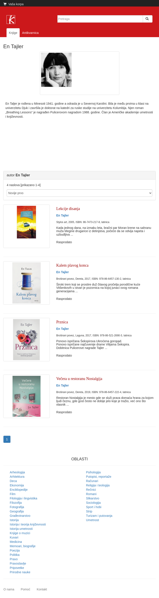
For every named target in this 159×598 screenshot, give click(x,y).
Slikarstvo (92, 498)
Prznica (62, 322)
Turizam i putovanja (99, 515)
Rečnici (91, 489)
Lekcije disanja (68, 208)
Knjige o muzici (20, 533)
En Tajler (62, 215)
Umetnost (92, 520)
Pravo (14, 559)
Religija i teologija (98, 485)
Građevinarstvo (20, 515)
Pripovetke (17, 568)
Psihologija (93, 472)
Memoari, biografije (23, 546)
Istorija (14, 520)
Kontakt (42, 589)
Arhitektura (17, 476)
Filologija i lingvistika (23, 498)
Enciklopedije (19, 489)
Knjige (13, 33)
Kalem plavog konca (72, 265)
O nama (8, 589)
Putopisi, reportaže (98, 476)
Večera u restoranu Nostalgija (79, 379)
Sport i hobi (93, 507)
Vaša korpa (13, 4)
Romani (91, 494)
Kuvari (14, 537)
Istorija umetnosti (21, 528)
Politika (14, 555)
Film (12, 494)
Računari (92, 481)
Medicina (16, 541)
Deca (13, 481)
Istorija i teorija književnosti (28, 524)
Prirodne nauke (20, 572)
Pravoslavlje (18, 563)
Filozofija (16, 502)
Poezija (15, 550)
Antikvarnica (30, 33)
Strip (89, 511)
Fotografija (17, 507)
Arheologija (17, 472)
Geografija (17, 511)
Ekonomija (17, 485)
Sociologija (93, 502)
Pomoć (25, 589)
